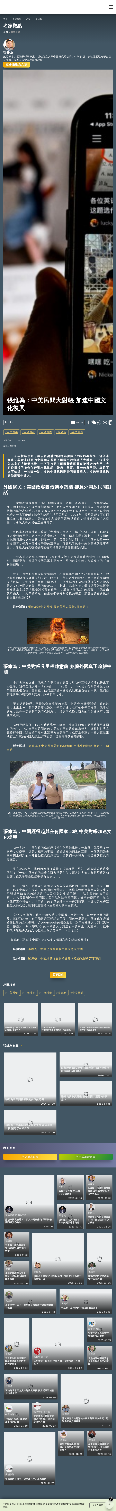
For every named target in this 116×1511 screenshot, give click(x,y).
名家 (28, 19)
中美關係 (77, 432)
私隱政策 (73, 1504)
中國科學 (46, 432)
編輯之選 (15, 31)
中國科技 (29, 432)
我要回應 (58, 974)
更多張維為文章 (16, 64)
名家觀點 (17, 19)
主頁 (5, 19)
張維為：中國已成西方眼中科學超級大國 (55, 949)
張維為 (39, 19)
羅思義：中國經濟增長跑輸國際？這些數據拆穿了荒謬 (64, 958)
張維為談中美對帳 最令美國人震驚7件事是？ (58, 606)
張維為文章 (11, 1045)
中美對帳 (12, 432)
